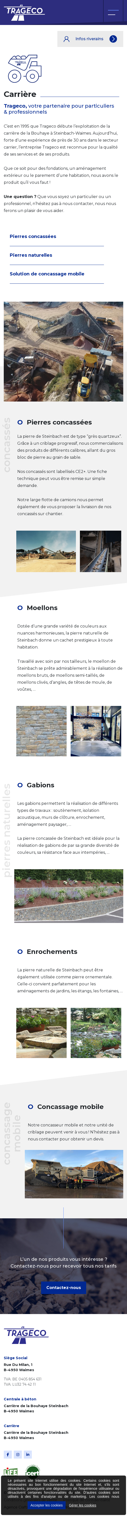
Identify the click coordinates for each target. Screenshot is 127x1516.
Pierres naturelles (31, 255)
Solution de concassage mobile (47, 274)
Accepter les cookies (47, 1505)
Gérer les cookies (82, 1505)
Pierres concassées (33, 236)
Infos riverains (90, 39)
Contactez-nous (63, 1287)
